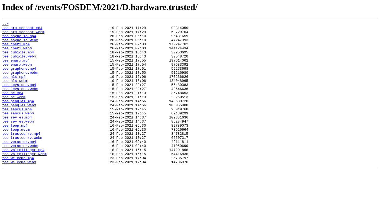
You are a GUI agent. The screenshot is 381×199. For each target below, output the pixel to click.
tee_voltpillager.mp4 (23, 175)
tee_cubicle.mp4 (18, 58)
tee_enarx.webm (17, 73)
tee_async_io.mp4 (19, 39)
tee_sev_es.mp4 (17, 136)
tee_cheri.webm (17, 53)
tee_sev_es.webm (18, 141)
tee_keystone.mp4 (19, 97)
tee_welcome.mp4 (18, 185)
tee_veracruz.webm (20, 170)
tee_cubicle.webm (19, 63)
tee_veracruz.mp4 (19, 165)
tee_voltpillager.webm (24, 180)
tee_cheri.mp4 (16, 48)
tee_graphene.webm (20, 83)
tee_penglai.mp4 (18, 117)
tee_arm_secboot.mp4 (22, 29)
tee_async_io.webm (20, 43)
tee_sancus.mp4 (17, 126)
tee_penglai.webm (19, 122)
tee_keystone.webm (20, 102)
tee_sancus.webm (18, 131)
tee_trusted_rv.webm (22, 161)
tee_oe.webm (13, 112)
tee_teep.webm (16, 151)
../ (5, 24)
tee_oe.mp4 (12, 107)
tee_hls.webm (15, 92)
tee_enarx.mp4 (16, 68)
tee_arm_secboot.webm (23, 34)
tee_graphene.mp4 (19, 78)
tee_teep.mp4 (15, 146)
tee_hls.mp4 (13, 87)
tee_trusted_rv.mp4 (21, 156)
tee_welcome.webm (19, 190)
